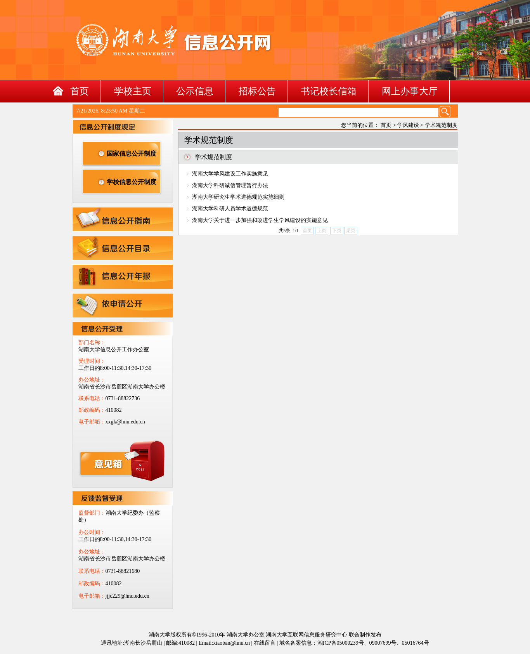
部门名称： (92, 342)
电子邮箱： (92, 422)
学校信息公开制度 (131, 182)
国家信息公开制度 (131, 153)
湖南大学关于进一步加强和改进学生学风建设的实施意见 (260, 220)
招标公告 (257, 91)
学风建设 (408, 125)
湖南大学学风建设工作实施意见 (230, 174)
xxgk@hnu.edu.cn (114, 463)
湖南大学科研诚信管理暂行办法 (230, 185)
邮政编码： (92, 410)
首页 (79, 91)
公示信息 (194, 91)
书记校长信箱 (329, 91)
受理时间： (92, 361)
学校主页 (132, 91)
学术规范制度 (441, 125)
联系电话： (92, 398)
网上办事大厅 (410, 91)
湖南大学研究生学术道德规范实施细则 (238, 197)
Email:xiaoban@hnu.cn (224, 643)
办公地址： (92, 380)
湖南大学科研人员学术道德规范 (230, 209)
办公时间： (92, 532)
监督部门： (92, 513)
